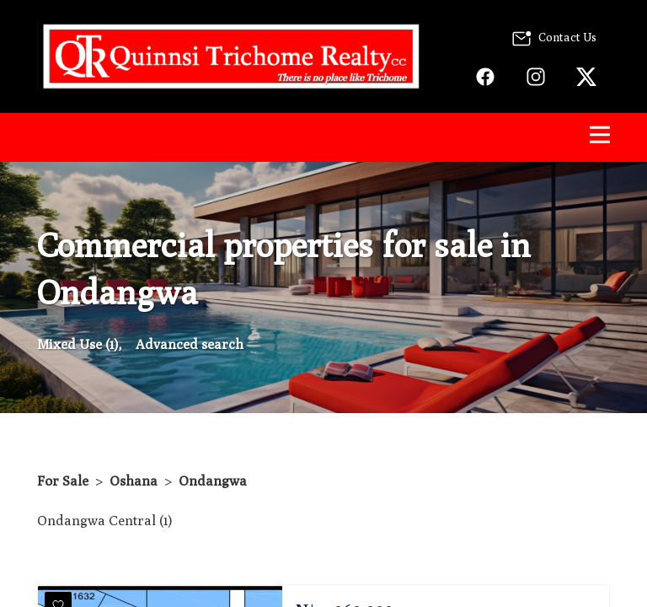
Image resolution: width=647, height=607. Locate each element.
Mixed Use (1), (79, 344)
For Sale (62, 481)
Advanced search (189, 344)
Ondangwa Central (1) (104, 521)
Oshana (134, 481)
